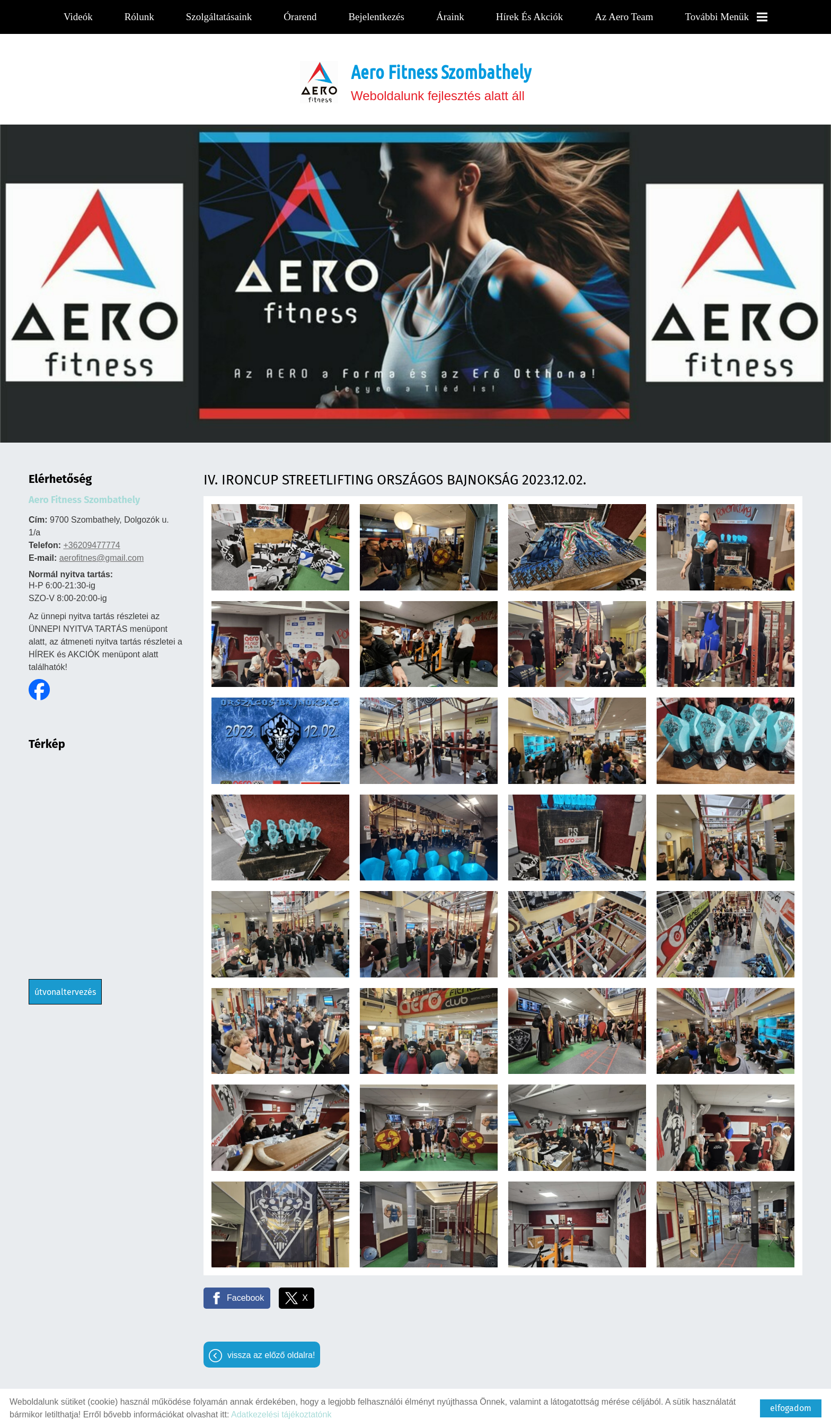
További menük (725, 16)
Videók (79, 16)
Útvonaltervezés (65, 987)
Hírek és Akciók (529, 16)
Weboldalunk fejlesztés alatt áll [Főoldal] (441, 76)
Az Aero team (623, 16)
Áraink (450, 16)
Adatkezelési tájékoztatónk (281, 1414)
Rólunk (140, 16)
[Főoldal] (319, 77)
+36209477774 (91, 539)
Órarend (300, 16)
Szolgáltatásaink (220, 16)
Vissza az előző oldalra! (271, 1349)
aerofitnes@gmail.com (101, 552)
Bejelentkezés (376, 16)
